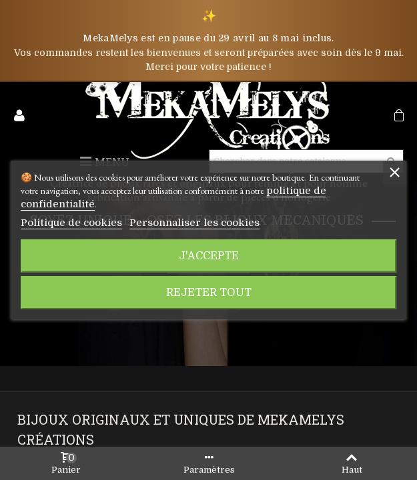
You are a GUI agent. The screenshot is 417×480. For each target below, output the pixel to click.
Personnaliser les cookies (159, 216)
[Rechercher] (296, 161)
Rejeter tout (208, 285)
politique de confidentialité (320, 197)
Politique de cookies (61, 216)
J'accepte (208, 249)
